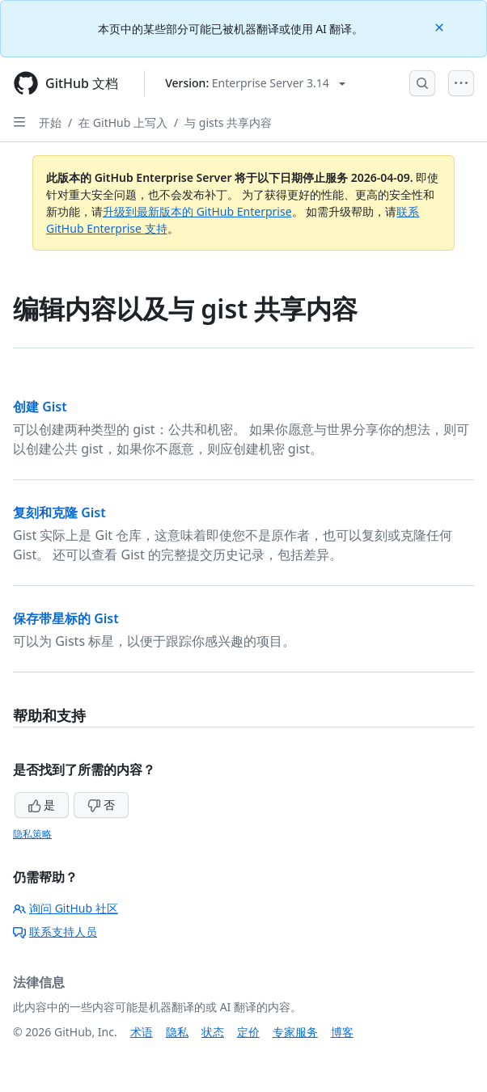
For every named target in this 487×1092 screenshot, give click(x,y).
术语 (141, 1031)
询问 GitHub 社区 (65, 908)
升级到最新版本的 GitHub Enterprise (197, 211)
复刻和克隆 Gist (59, 512)
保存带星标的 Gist (66, 618)
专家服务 (295, 1031)
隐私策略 (32, 834)
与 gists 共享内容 (228, 122)
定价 (248, 1031)
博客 (342, 1031)
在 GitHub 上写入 (122, 122)
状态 (212, 1031)
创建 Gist (40, 406)
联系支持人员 (55, 931)
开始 (50, 122)
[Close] (441, 26)
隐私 (177, 1031)
